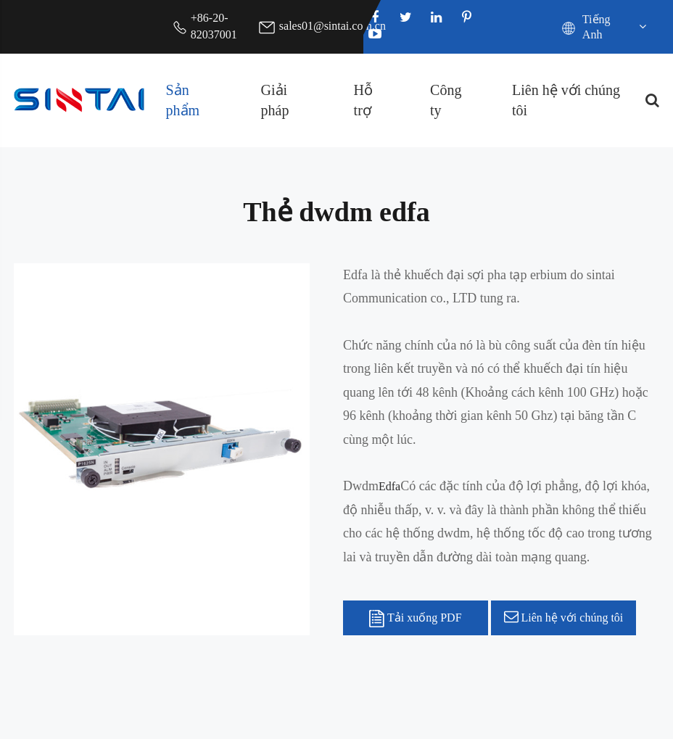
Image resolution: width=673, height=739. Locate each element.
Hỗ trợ (363, 100)
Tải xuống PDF (415, 618)
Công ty (445, 100)
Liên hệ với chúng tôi (566, 100)
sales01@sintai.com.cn (332, 26)
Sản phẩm (183, 100)
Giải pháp (275, 100)
